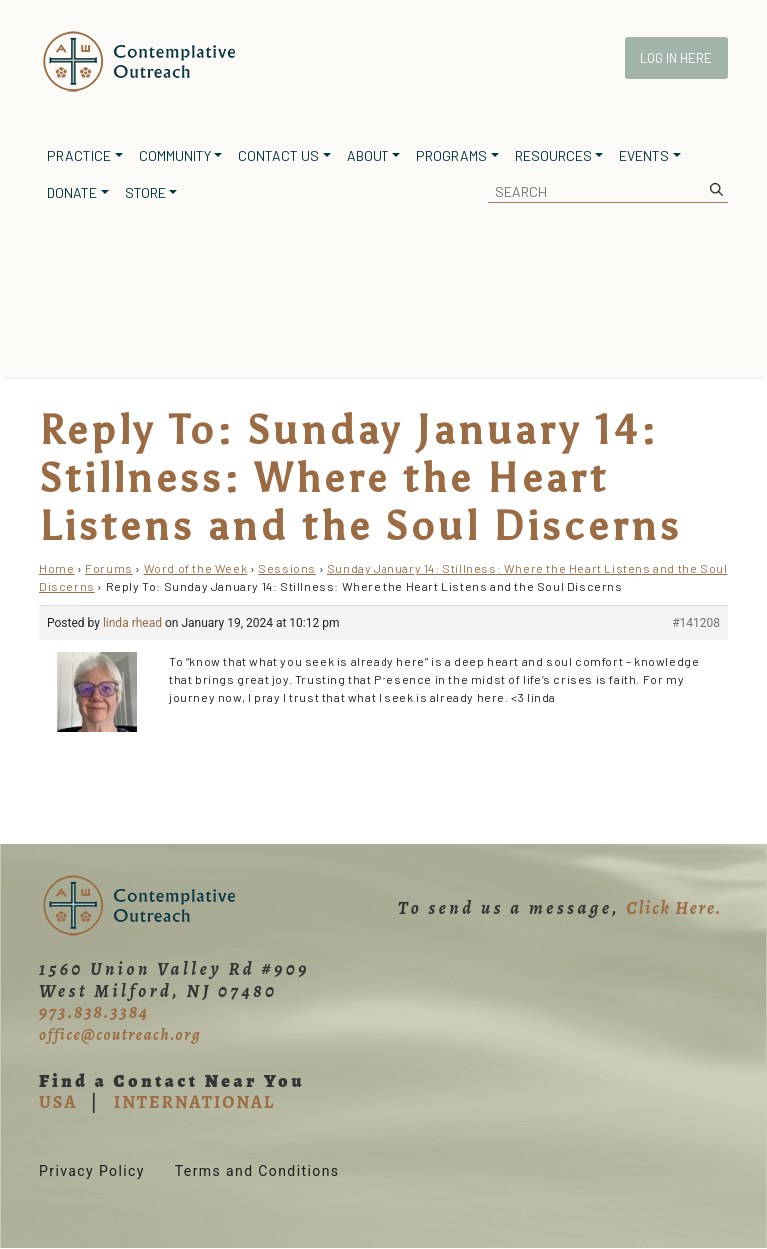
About (368, 155)
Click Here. (674, 908)
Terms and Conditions (257, 1171)
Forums (109, 568)
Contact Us (278, 155)
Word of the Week (196, 568)
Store (145, 192)
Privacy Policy (92, 1171)
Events (644, 155)
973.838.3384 (94, 1012)
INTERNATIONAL (194, 1102)
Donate (72, 192)
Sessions (287, 568)
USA (58, 1102)
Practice (79, 155)
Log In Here (676, 58)
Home (56, 568)
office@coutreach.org (120, 1035)
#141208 (696, 623)
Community (175, 155)
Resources (553, 155)
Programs (451, 155)
